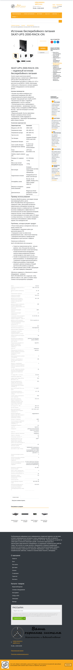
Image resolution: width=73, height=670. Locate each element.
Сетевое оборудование (18, 589)
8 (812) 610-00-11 (39, 2)
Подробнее (54, 115)
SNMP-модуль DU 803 (36, 520)
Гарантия (14, 576)
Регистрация (59, 4)
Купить (43, 48)
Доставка (14, 567)
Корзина (54, 6)
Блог (13, 561)
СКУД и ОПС (15, 595)
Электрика (15, 598)
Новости (14, 558)
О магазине (15, 573)
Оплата (14, 570)
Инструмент (15, 592)
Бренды (14, 601)
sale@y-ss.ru (38, 4)
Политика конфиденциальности (20, 654)
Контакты (14, 579)
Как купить (15, 564)
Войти (54, 4)
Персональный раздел (17, 650)
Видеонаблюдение (17, 586)
